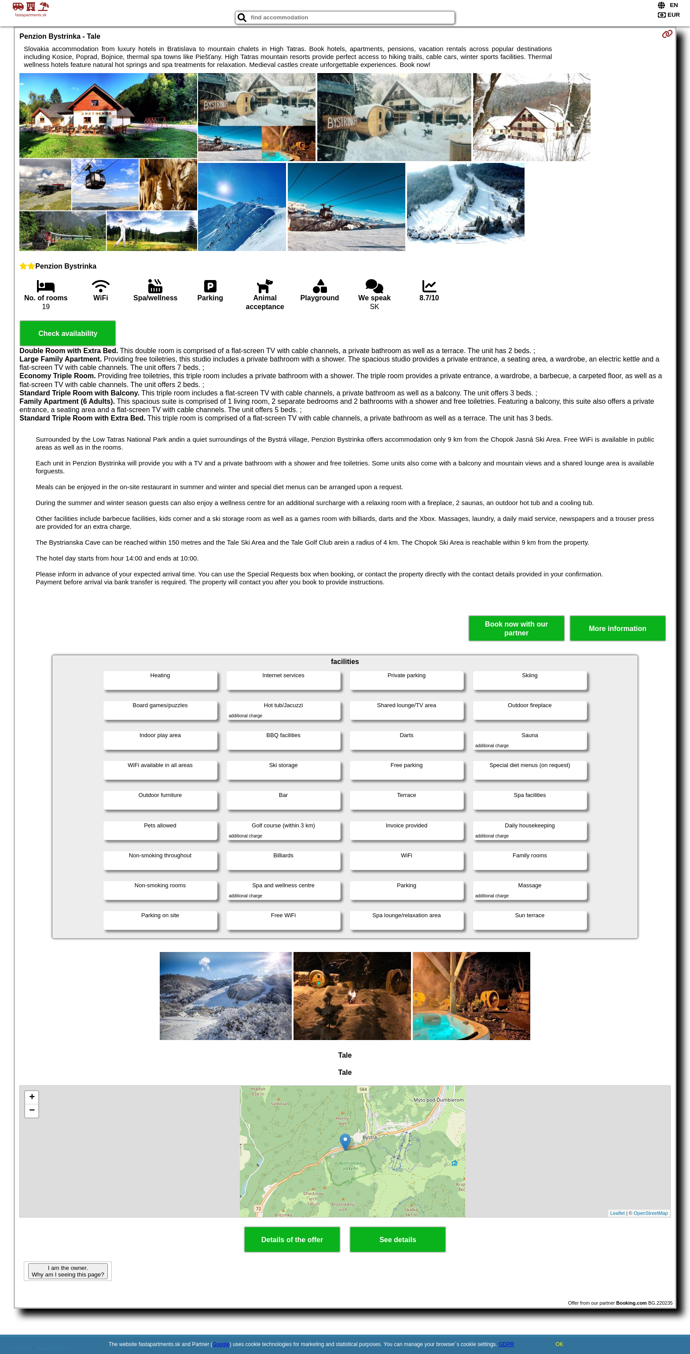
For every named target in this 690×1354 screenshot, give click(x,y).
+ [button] (32, 1097)
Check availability (67, 333)
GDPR (506, 1344)
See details (397, 1239)
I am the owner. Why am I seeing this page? (68, 1271)
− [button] (32, 1111)
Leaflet (617, 1213)
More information (617, 628)
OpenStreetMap (651, 1213)
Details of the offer (292, 1239)
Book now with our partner (516, 628)
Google (221, 1344)
